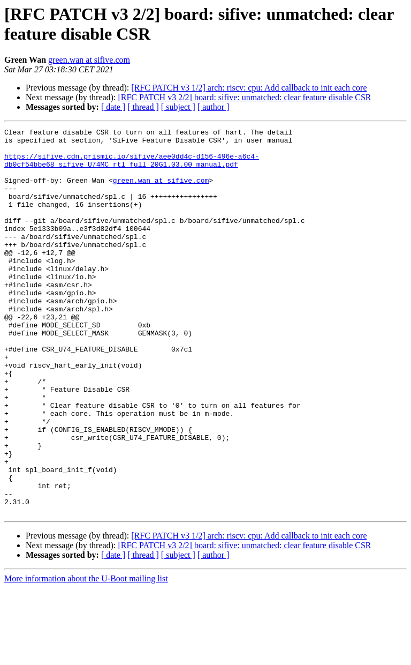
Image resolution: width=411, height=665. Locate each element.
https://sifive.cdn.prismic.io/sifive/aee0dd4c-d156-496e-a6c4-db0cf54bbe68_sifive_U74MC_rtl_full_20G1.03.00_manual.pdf (131, 167)
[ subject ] (178, 106)
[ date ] (113, 106)
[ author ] (213, 106)
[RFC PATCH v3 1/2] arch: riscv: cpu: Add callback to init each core (249, 87)
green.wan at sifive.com (89, 59)
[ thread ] (143, 106)
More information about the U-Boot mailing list (86, 655)
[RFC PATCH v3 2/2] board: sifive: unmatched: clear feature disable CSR (244, 97)
